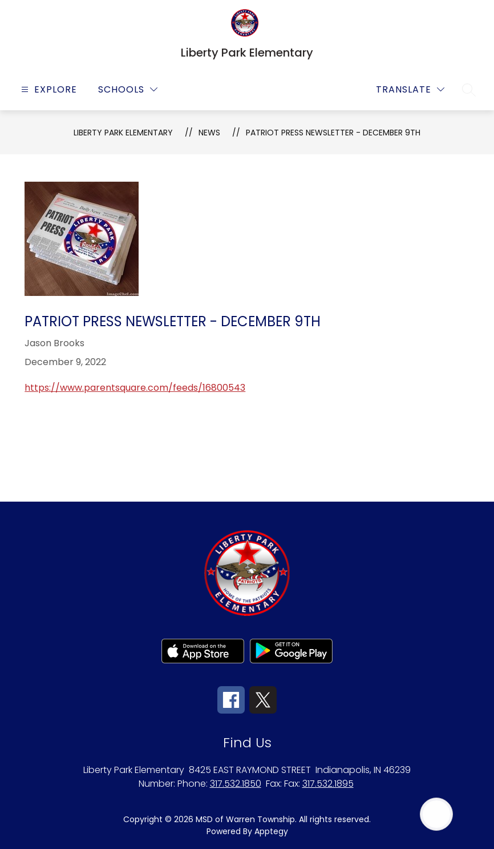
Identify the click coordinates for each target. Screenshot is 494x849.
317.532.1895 (328, 783)
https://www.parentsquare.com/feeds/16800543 (135, 387)
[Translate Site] (410, 89)
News (209, 132)
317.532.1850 (235, 783)
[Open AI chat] (436, 814)
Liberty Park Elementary (123, 132)
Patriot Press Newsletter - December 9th (333, 132)
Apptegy (271, 831)
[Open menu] (47, 89)
